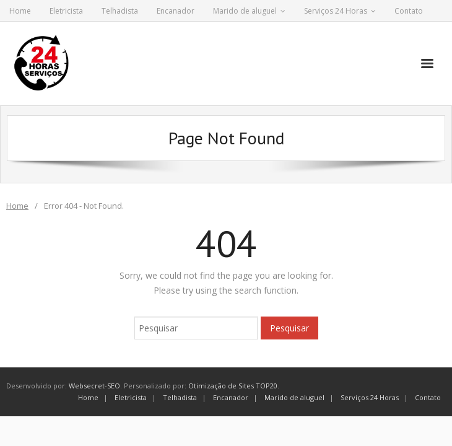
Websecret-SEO (94, 385)
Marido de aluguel (245, 11)
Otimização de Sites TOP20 (232, 385)
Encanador (175, 11)
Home (20, 11)
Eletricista (66, 11)
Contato (408, 11)
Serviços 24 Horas (335, 11)
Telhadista (120, 11)
